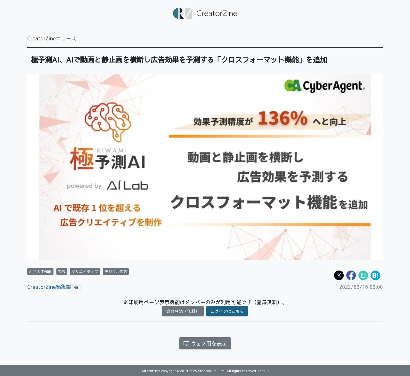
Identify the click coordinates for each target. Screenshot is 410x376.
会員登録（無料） (183, 311)
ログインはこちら (227, 311)
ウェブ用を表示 (205, 343)
